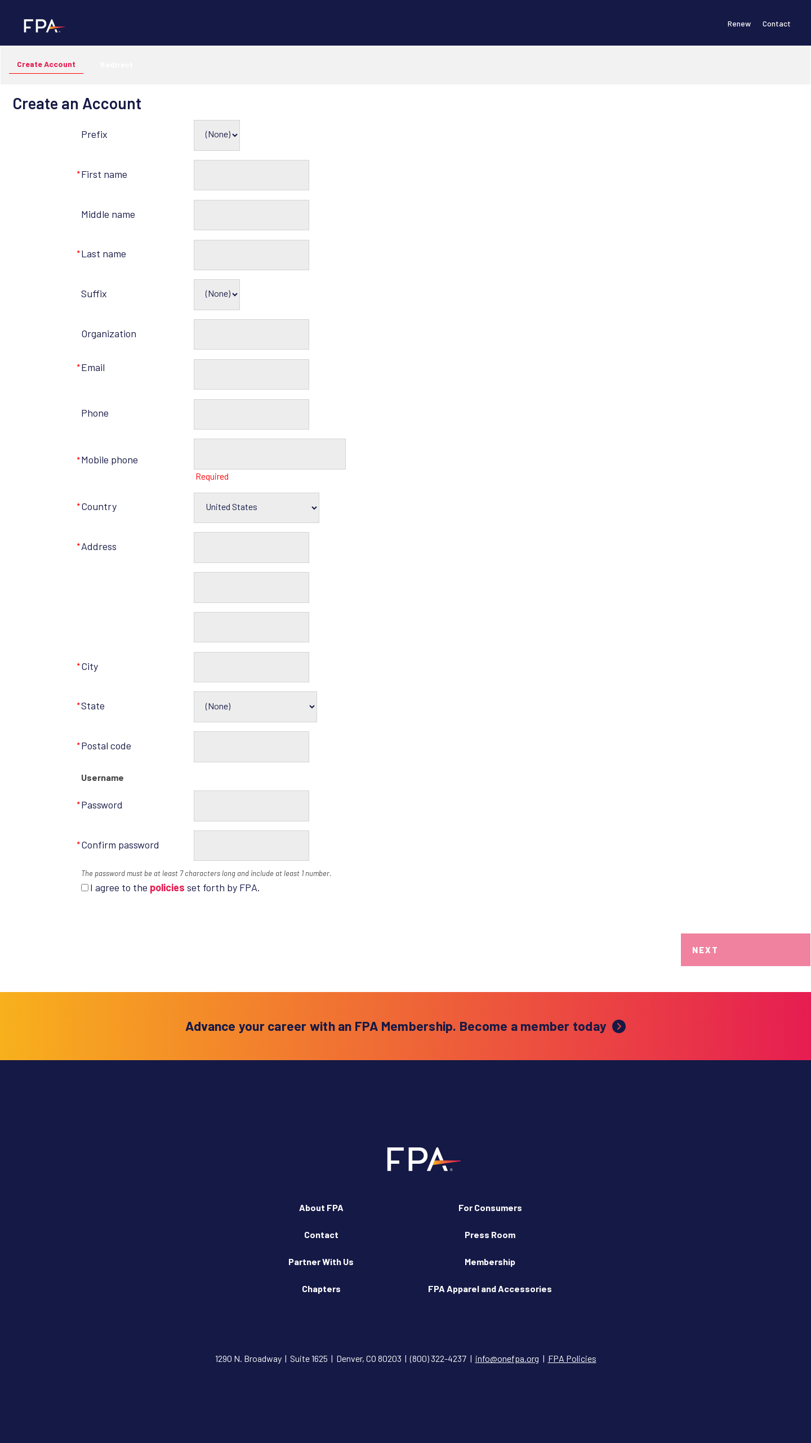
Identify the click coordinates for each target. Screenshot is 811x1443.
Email (93, 367)
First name (104, 174)
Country (99, 506)
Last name (103, 253)
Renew (739, 23)
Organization (108, 333)
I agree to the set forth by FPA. (175, 887)
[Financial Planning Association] (41, 25)
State (93, 705)
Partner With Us (321, 1261)
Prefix (94, 134)
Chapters (321, 1288)
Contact (777, 23)
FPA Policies (572, 1358)
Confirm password (120, 844)
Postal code (106, 745)
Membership (490, 1261)
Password (102, 804)
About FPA (321, 1207)
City (89, 666)
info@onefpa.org (507, 1358)
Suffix (94, 293)
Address (99, 546)
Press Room (490, 1234)
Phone (95, 412)
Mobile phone (109, 459)
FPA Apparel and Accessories (490, 1288)
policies (167, 887)
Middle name (108, 214)
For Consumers (490, 1207)
